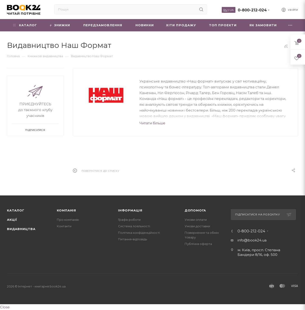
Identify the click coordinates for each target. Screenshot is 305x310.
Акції (12, 219)
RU (225, 10)
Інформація (130, 210)
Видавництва (21, 229)
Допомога (195, 210)
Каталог (15, 210)
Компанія (66, 210)
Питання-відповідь (132, 239)
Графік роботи (129, 219)
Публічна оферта (198, 244)
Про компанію (68, 219)
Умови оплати (196, 219)
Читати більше (152, 123)
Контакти (64, 226)
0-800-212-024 (252, 10)
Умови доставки (197, 226)
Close (5, 307)
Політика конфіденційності (139, 232)
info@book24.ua (252, 240)
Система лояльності (134, 226)
